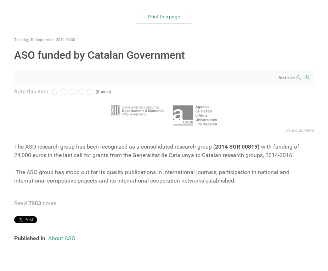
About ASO (61, 238)
